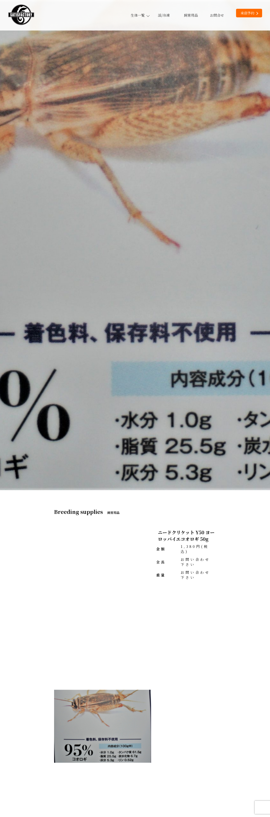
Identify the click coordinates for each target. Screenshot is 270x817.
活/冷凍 (164, 15)
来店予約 (249, 13)
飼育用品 (191, 15)
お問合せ (217, 15)
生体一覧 (140, 15)
